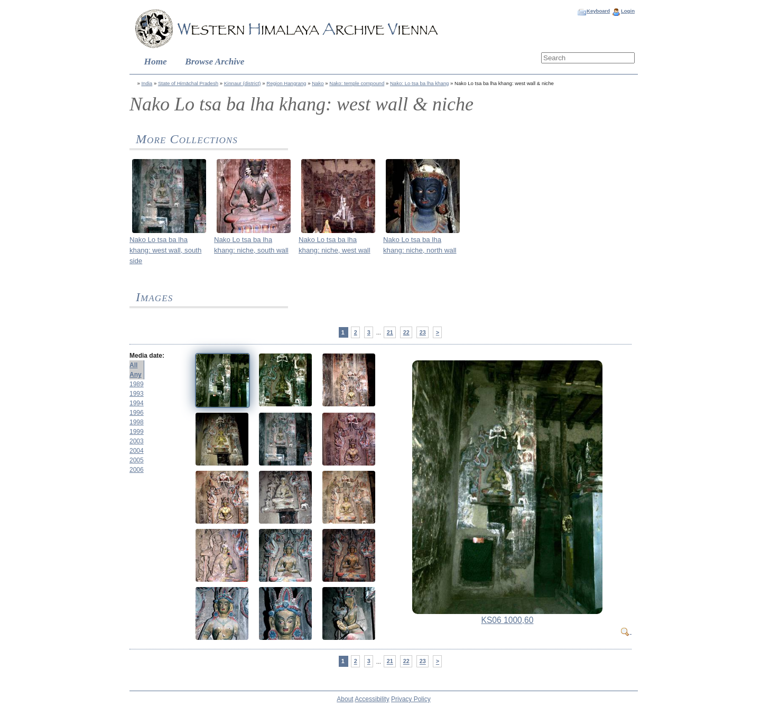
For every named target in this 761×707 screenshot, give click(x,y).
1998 (136, 422)
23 (423, 332)
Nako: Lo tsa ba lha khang (419, 83)
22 (406, 332)
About (345, 699)
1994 (136, 403)
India (146, 83)
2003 (136, 441)
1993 (136, 393)
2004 (136, 450)
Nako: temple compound (356, 83)
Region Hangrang (286, 83)
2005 (136, 460)
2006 (136, 469)
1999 (136, 431)
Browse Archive (214, 62)
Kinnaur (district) (242, 83)
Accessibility (372, 699)
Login (628, 11)
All (133, 365)
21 (390, 332)
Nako (317, 83)
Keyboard (598, 11)
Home (155, 62)
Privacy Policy (411, 699)
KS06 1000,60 (507, 620)
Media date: (146, 355)
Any (135, 374)
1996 (136, 412)
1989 (136, 384)
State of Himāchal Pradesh (188, 83)
